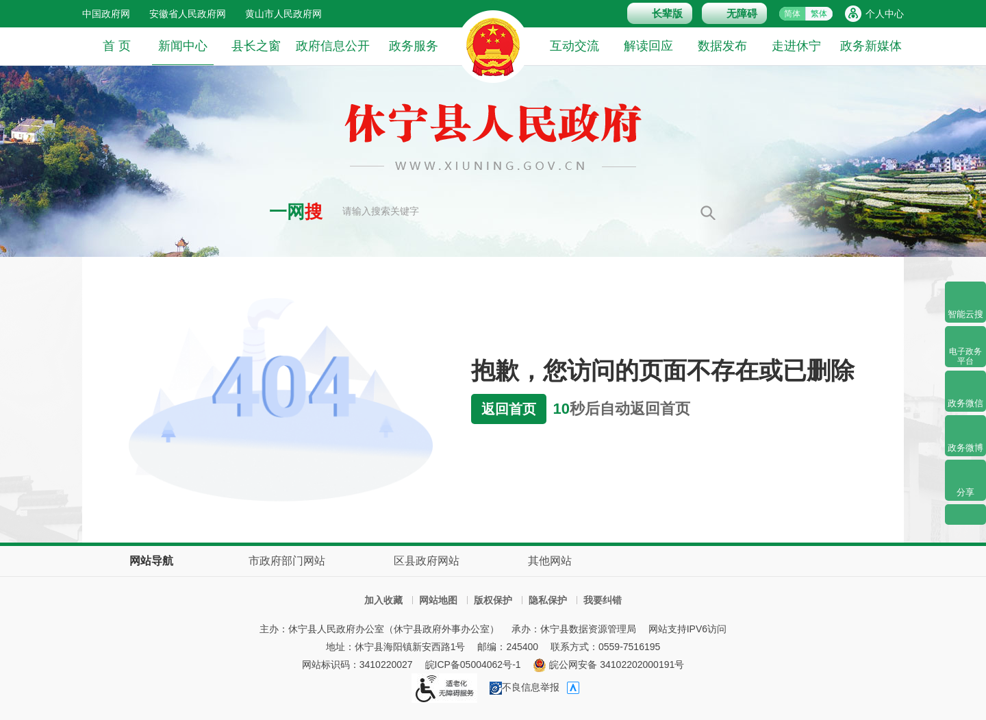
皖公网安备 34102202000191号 (608, 664)
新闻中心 (182, 51)
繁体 (819, 13)
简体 (792, 13)
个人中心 (884, 13)
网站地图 (438, 600)
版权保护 (493, 600)
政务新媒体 (871, 46)
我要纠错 (602, 600)
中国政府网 (106, 13)
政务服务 (413, 46)
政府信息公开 (333, 46)
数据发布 (722, 46)
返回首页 (508, 409)
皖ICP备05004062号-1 (473, 664)
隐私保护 (548, 600)
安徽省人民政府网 (187, 13)
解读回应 (648, 46)
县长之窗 (256, 46)
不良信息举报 (524, 687)
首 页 (117, 46)
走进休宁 (796, 46)
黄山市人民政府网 (283, 13)
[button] (659, 13)
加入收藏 (383, 600)
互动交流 (574, 46)
